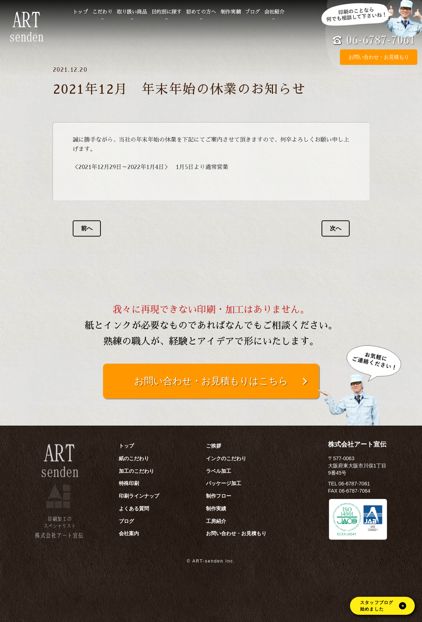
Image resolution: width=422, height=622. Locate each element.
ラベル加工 (218, 471)
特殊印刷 (129, 483)
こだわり (102, 11)
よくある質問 (134, 508)
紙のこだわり (134, 458)
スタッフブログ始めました (383, 606)
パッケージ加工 (223, 483)
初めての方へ (201, 11)
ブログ (252, 11)
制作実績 (230, 11)
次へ (335, 228)
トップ (80, 11)
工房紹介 (216, 521)
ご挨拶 (213, 446)
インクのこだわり (226, 458)
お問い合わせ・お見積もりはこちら (211, 381)
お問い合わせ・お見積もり (379, 57)
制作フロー (218, 496)
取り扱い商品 (132, 11)
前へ (87, 228)
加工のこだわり (136, 471)
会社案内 (129, 533)
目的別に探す (166, 11)
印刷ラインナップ (139, 496)
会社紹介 (274, 11)
